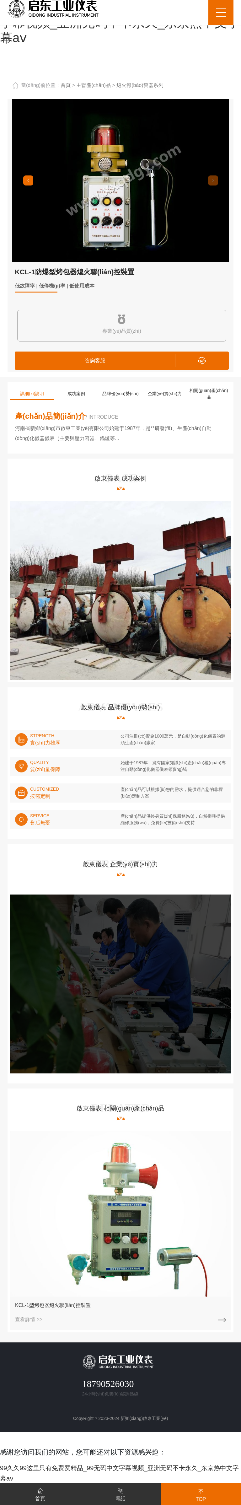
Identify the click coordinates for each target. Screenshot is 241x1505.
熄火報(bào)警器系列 (139, 85)
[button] (28, 180)
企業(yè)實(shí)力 (165, 393)
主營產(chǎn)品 (93, 85)
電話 (120, 1493)
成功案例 (76, 393)
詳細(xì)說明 (32, 393)
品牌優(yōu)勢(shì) (120, 393)
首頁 (66, 85)
